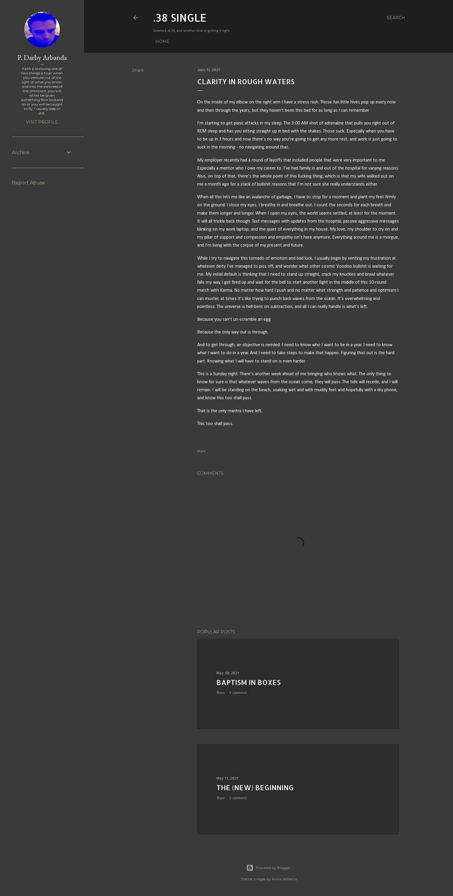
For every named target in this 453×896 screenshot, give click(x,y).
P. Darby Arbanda (42, 57)
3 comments (238, 693)
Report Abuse (28, 183)
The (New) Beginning (255, 787)
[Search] (396, 18)
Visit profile (42, 122)
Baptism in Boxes (248, 682)
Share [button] (138, 70)
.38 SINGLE (180, 17)
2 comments (238, 798)
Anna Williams (284, 879)
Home (162, 41)
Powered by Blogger (268, 867)
